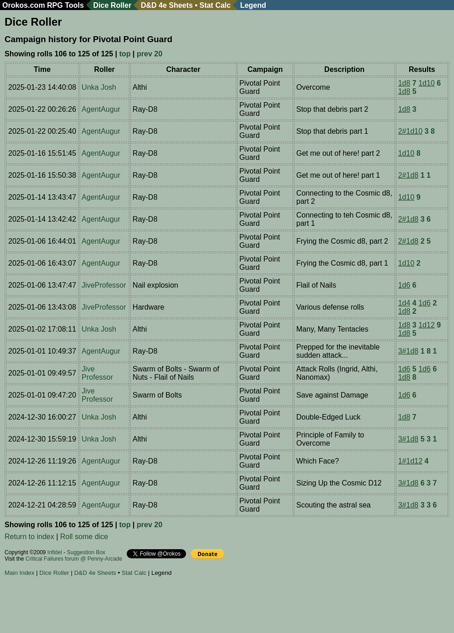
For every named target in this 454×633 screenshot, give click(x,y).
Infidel (55, 552)
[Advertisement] (171, 606)
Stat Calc (214, 5)
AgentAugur (101, 109)
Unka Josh (99, 87)
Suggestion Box (86, 552)
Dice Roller (112, 5)
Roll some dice (84, 536)
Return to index (29, 536)
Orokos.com (23, 5)
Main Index (19, 572)
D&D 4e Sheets (167, 5)
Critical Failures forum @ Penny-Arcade (74, 559)
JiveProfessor (104, 285)
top (125, 54)
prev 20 (149, 54)
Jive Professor (97, 373)
